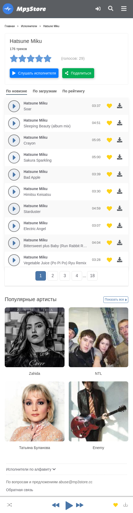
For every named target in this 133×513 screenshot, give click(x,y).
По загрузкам (45, 91)
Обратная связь (19, 490)
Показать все (116, 300)
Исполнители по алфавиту (31, 469)
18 (92, 275)
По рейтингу (73, 91)
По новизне (16, 91)
